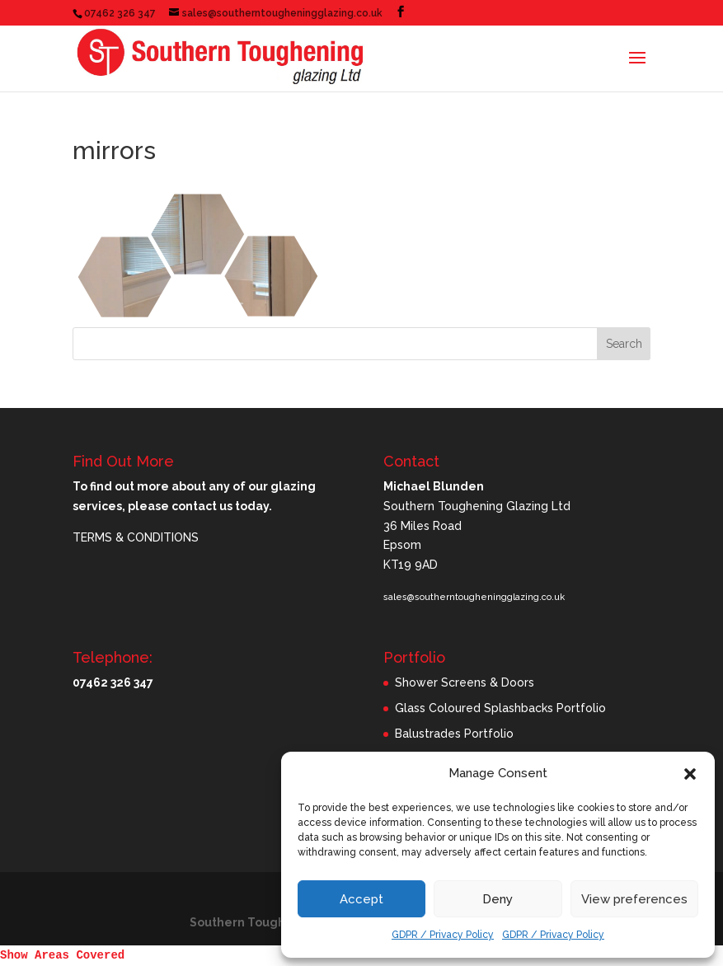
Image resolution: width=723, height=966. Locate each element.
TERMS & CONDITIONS (136, 537)
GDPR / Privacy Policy (443, 934)
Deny (497, 899)
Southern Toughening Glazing (279, 922)
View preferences (634, 899)
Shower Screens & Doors (464, 682)
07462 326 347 (120, 13)
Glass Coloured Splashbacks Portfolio (500, 708)
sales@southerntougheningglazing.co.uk (474, 597)
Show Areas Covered (62, 955)
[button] (690, 774)
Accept (361, 899)
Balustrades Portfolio (454, 733)
